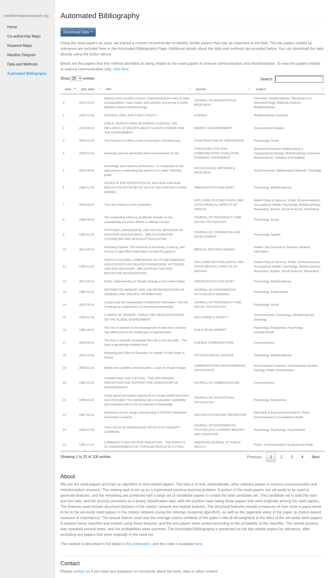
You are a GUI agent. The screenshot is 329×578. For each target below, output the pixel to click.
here (198, 544)
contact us (81, 571)
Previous (254, 457)
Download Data (77, 32)
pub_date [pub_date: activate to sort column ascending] (87, 89)
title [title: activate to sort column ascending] (109, 89)
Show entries (78, 78)
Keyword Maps (19, 46)
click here (121, 69)
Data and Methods (22, 64)
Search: (291, 79)
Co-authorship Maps (24, 36)
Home (12, 27)
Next (315, 457)
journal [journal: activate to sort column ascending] (201, 89)
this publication (138, 544)
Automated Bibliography (29, 73)
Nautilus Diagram (21, 55)
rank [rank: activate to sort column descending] (68, 89)
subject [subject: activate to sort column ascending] (261, 89)
